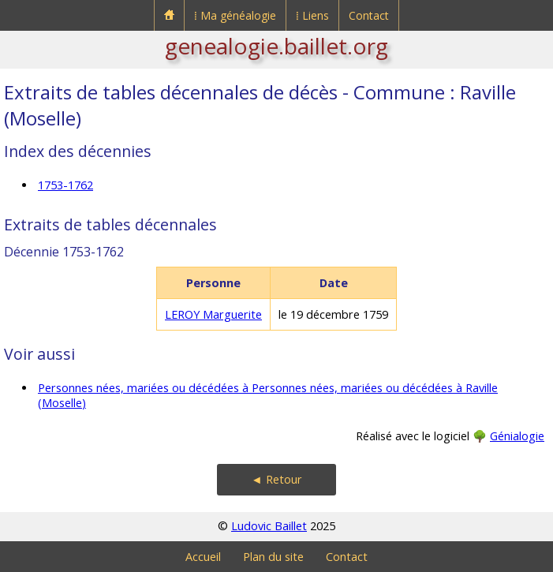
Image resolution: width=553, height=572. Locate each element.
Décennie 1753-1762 (64, 251)
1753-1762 (65, 185)
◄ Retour (276, 479)
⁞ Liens (312, 15)
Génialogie (517, 435)
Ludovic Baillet (269, 525)
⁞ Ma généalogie (235, 15)
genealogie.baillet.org (276, 46)
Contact (369, 15)
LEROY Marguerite (213, 314)
